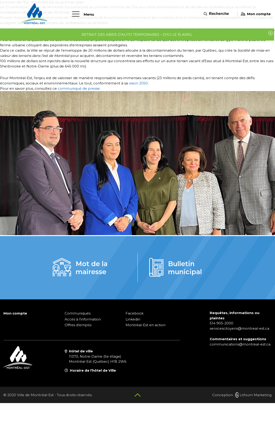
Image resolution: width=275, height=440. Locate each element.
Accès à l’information (83, 319)
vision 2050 (138, 83)
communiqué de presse (79, 88)
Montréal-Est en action (145, 325)
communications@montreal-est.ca (240, 344)
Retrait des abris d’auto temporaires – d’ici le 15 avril (136, 34)
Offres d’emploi (78, 325)
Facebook (134, 313)
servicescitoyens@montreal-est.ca (239, 328)
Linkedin (133, 319)
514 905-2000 (221, 323)
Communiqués (78, 313)
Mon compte (254, 13)
